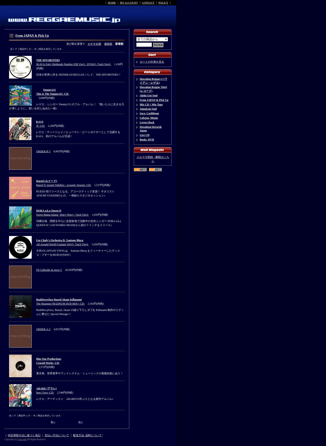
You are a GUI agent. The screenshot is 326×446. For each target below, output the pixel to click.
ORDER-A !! (43, 329)
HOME (112, 2)
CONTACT (148, 2)
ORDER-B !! (43, 151)
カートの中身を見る (152, 61)
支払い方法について (57, 435)
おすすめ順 (94, 43)
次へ (80, 422)
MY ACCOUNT (129, 2)
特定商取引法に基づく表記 (24, 435)
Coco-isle (22, 439)
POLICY (163, 2)
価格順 (108, 43)
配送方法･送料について (87, 435)
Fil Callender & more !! (49, 270)
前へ (53, 422)
